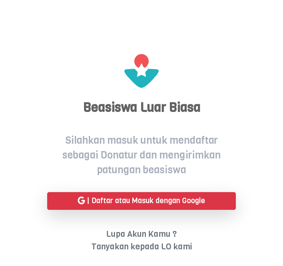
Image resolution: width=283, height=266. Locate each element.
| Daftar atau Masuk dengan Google (141, 201)
